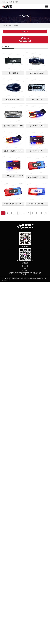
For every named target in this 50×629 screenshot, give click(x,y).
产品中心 (15, 25)
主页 (10, 25)
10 (41, 213)
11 (46, 213)
